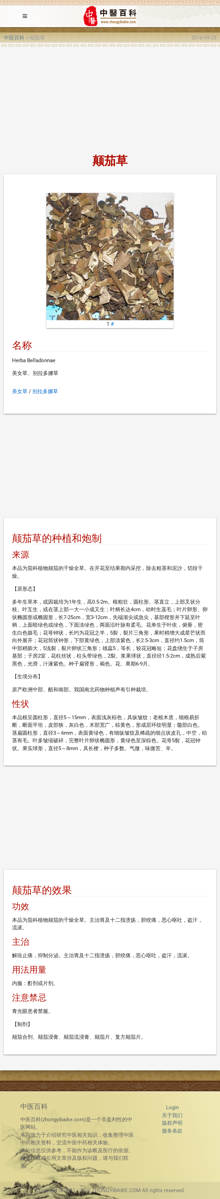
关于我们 (172, 1115)
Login (172, 1107)
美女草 (20, 391)
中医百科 (14, 38)
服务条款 (172, 1131)
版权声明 (172, 1123)
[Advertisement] (110, 98)
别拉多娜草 (45, 391)
